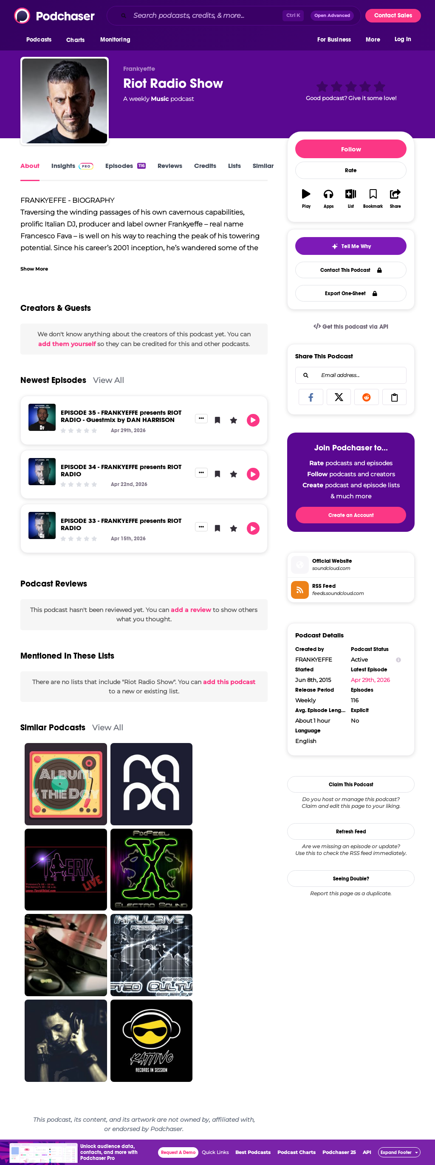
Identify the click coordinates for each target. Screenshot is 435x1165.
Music (160, 99)
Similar (263, 166)
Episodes (125, 166)
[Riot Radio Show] (64, 101)
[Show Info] (398, 660)
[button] (41, 42)
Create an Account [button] (351, 515)
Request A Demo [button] (178, 1152)
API (367, 1152)
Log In (403, 41)
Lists (234, 166)
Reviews (170, 166)
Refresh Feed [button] (351, 832)
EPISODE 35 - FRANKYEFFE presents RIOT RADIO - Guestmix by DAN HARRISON (121, 416)
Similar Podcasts (52, 727)
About (30, 166)
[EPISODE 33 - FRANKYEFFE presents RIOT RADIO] (42, 525)
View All (108, 380)
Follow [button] (351, 149)
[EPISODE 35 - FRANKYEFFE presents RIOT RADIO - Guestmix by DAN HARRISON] (42, 417)
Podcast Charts (296, 1152)
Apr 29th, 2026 (370, 679)
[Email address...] (350, 375)
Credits (205, 166)
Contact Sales (393, 15)
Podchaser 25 (339, 1152)
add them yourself (67, 344)
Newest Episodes (53, 380)
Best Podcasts (253, 1152)
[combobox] (234, 15)
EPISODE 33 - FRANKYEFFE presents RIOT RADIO (121, 524)
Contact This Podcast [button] (351, 270)
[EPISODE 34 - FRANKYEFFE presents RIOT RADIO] (42, 471)
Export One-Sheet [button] (351, 293)
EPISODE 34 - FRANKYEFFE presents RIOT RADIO (121, 470)
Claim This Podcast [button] (351, 785)
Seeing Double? (351, 879)
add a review (191, 610)
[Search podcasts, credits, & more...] (206, 15)
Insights (72, 166)
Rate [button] (351, 170)
